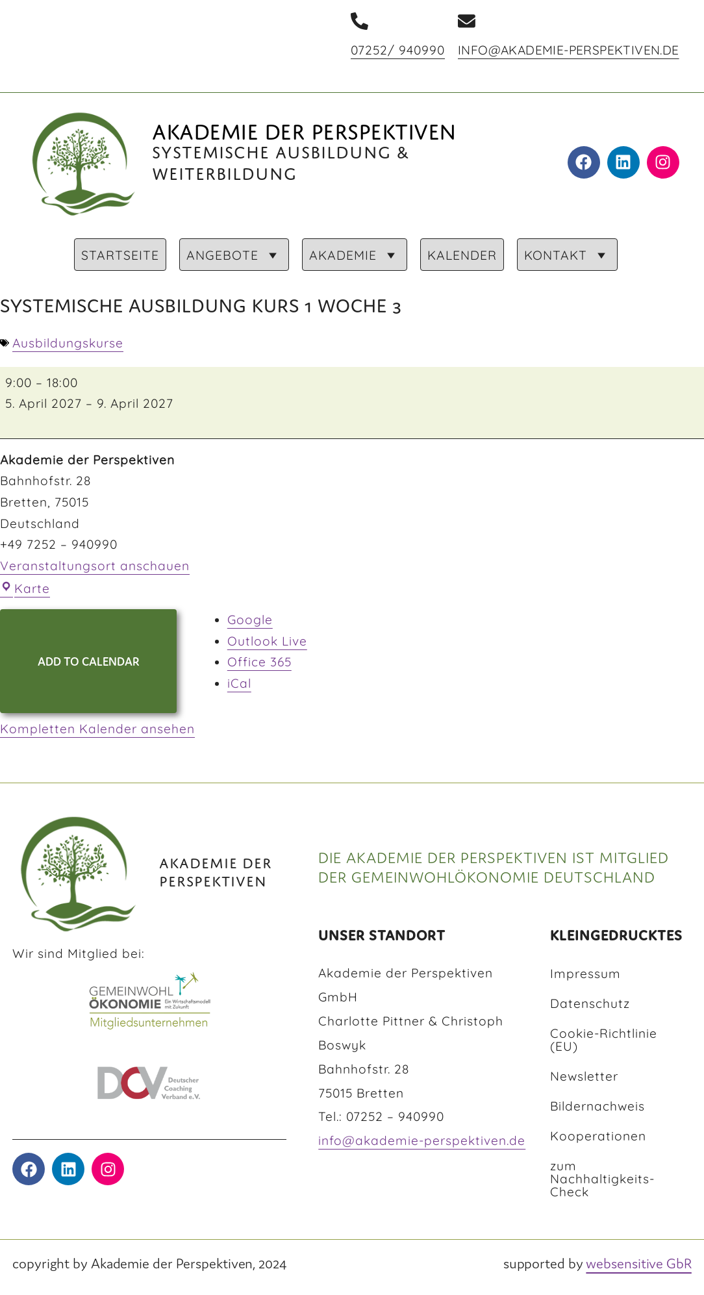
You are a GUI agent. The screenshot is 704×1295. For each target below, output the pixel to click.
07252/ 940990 (398, 50)
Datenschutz (590, 1003)
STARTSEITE (120, 255)
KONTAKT (567, 255)
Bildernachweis (597, 1106)
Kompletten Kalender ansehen (97, 728)
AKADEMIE (354, 255)
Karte (25, 588)
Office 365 (259, 662)
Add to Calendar (89, 660)
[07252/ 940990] (359, 21)
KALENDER (462, 255)
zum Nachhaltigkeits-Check (602, 1179)
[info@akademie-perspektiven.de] (466, 21)
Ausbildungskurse (67, 343)
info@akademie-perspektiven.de (568, 50)
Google (250, 619)
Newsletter (584, 1076)
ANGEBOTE (234, 255)
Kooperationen (598, 1136)
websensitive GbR (638, 1262)
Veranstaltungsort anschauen (95, 565)
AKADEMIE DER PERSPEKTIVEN (215, 869)
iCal (239, 683)
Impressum (585, 973)
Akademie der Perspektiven (304, 128)
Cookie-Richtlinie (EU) (603, 1039)
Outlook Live (267, 641)
